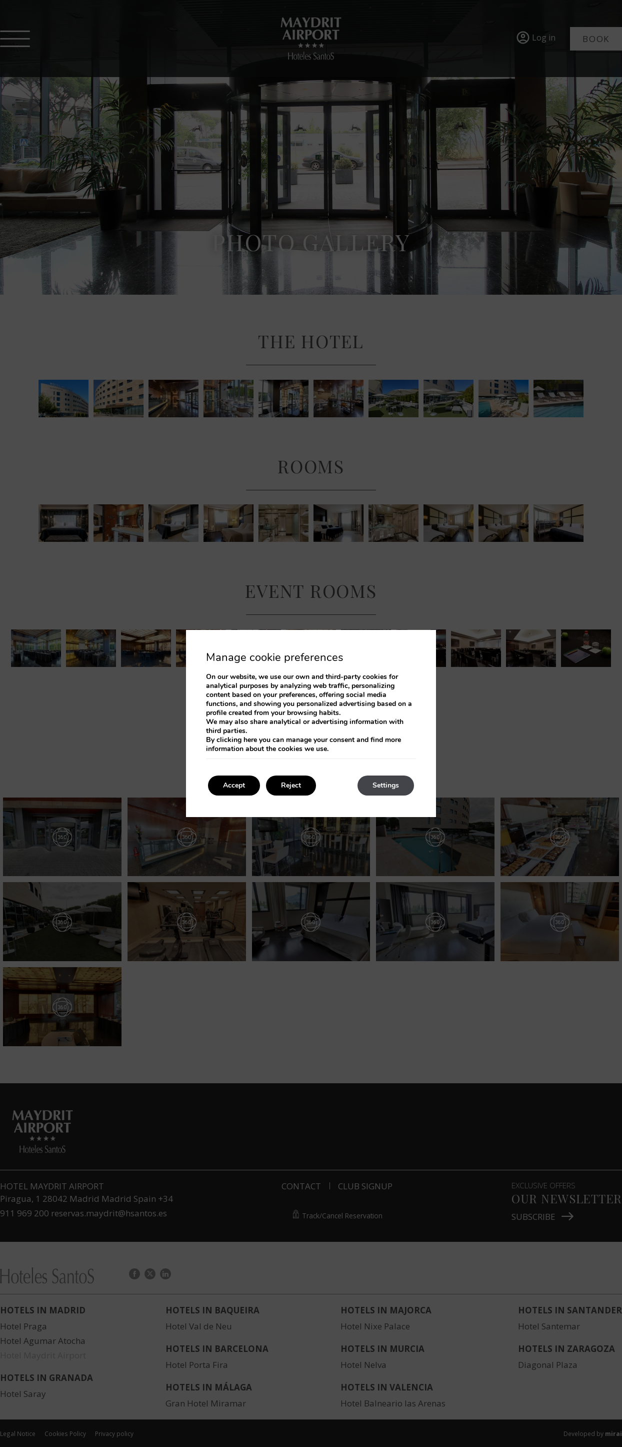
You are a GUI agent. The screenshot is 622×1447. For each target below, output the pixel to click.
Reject (291, 785)
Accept (234, 785)
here (250, 740)
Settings (385, 785)
